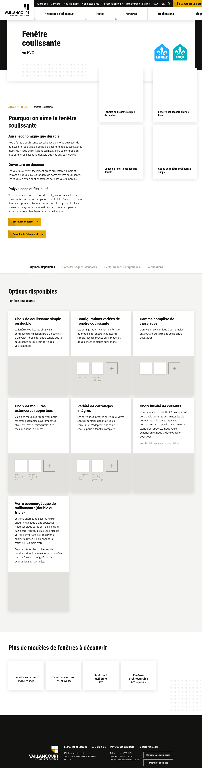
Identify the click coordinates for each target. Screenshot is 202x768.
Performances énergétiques (122, 268)
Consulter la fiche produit (27, 235)
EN (163, 3)
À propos (42, 3)
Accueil (12, 107)
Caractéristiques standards (79, 268)
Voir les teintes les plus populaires (159, 444)
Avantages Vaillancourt (59, 14)
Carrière (55, 3)
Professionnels (112, 3)
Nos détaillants (90, 3)
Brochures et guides (138, 3)
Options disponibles (42, 268)
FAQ (155, 3)
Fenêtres (131, 14)
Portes (100, 14)
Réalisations (166, 14)
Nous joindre (71, 3)
